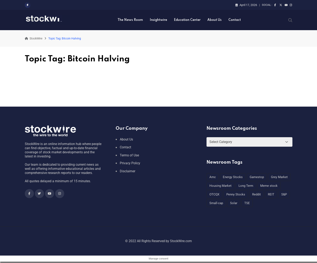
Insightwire (158, 20)
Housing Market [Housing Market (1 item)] (220, 186)
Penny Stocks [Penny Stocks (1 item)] (235, 194)
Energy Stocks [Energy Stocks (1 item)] (233, 177)
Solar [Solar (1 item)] (233, 203)
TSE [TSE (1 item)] (247, 203)
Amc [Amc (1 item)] (212, 177)
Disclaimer (127, 171)
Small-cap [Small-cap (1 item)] (216, 203)
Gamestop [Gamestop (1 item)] (257, 177)
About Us (214, 20)
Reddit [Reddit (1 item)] (256, 194)
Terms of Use (129, 155)
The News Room (130, 20)
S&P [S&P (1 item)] (284, 194)
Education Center (187, 20)
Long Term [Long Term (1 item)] (246, 186)
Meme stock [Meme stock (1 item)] (269, 186)
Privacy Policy (130, 163)
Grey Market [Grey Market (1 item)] (279, 177)
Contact (234, 20)
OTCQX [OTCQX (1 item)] (214, 194)
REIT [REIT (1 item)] (271, 194)
